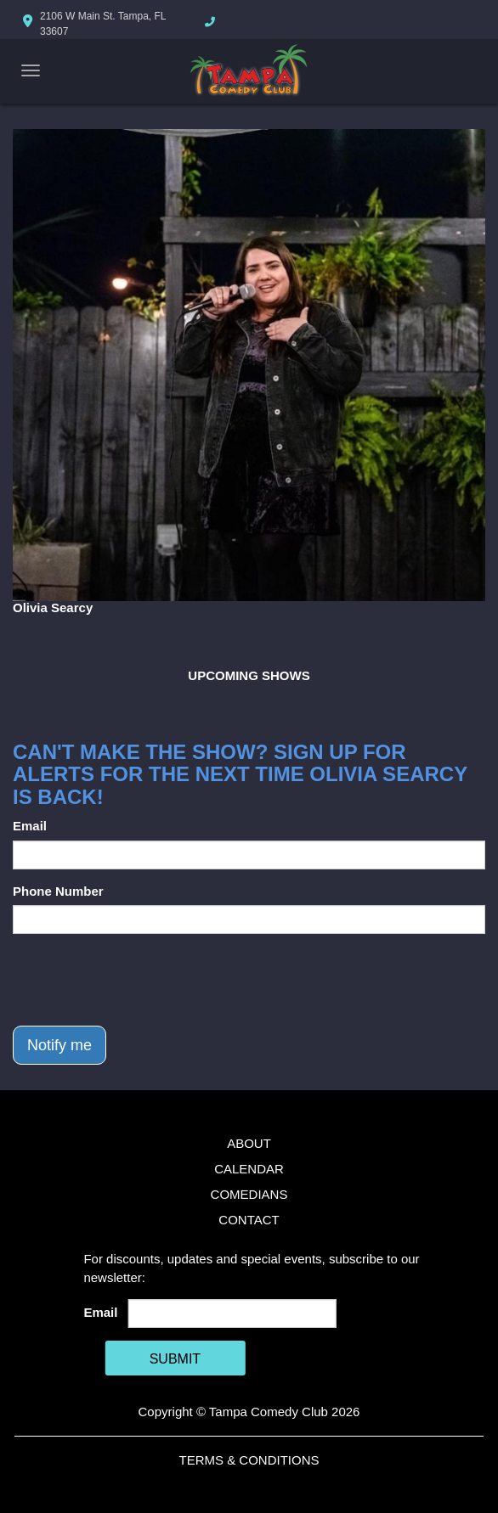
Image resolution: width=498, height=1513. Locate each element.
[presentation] (142, 980)
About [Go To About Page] (249, 1143)
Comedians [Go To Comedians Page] (249, 1194)
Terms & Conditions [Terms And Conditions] (248, 1460)
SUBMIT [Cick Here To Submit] (175, 1359)
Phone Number (58, 891)
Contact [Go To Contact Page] (248, 1219)
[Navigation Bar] (30, 70)
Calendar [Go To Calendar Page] (249, 1168)
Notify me (59, 1045)
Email (30, 825)
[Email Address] (232, 1313)
